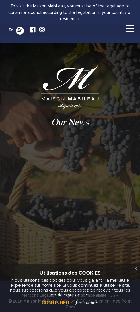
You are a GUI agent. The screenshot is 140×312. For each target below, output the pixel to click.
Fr (10, 30)
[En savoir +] (87, 302)
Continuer (55, 302)
